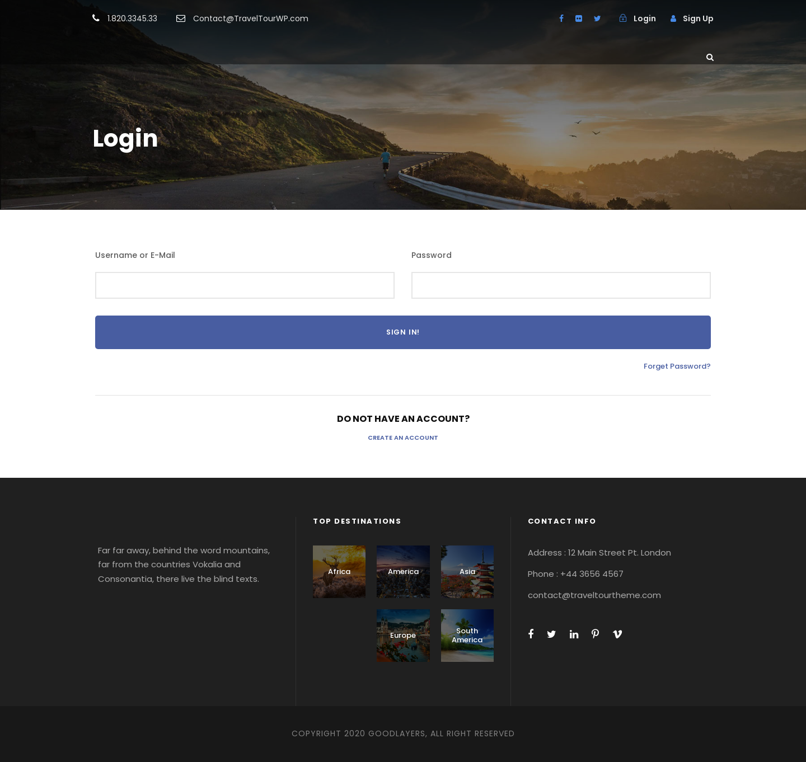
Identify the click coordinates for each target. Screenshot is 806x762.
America (403, 571)
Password (431, 255)
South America (467, 635)
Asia (467, 571)
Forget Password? (677, 366)
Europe (403, 635)
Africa (339, 571)
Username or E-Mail (135, 255)
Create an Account (403, 437)
